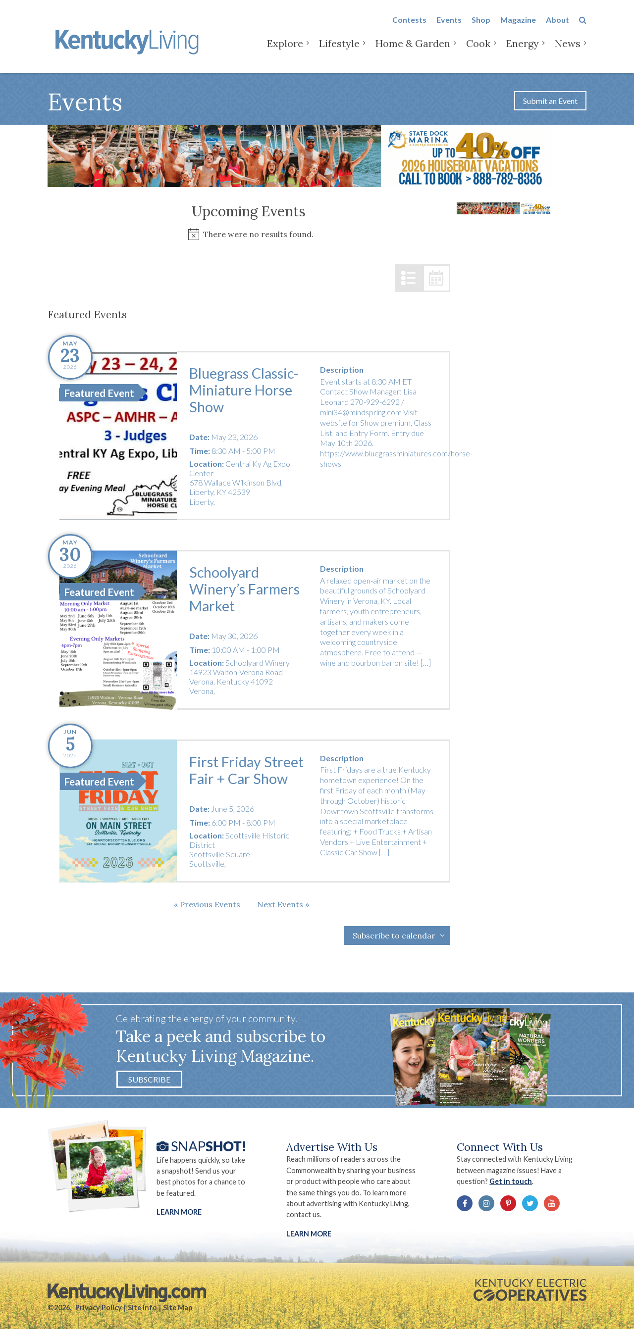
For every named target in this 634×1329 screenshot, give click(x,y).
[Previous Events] (207, 904)
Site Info (142, 1307)
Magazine (518, 25)
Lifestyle (339, 49)
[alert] (249, 234)
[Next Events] (283, 904)
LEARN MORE (308, 1234)
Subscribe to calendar (394, 935)
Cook (478, 49)
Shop (481, 25)
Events (449, 25)
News (568, 49)
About (557, 25)
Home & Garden (412, 49)
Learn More (179, 1212)
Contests (409, 25)
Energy (522, 49)
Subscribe (149, 1079)
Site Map (177, 1307)
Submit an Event (550, 100)
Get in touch (510, 1181)
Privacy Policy (98, 1307)
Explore (285, 49)
